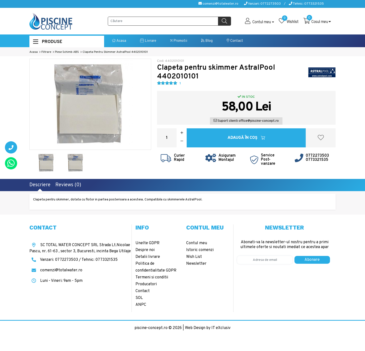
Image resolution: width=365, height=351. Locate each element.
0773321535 (317, 159)
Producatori (146, 284)
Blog (207, 41)
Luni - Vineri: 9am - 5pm (56, 280)
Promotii (178, 41)
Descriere (39, 185)
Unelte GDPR (147, 243)
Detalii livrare (147, 256)
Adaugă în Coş (246, 137)
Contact (235, 41)
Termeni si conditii (151, 277)
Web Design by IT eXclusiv (208, 328)
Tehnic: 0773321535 (306, 4)
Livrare (148, 41)
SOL (139, 298)
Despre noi (145, 250)
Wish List (194, 256)
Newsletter (196, 263)
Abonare (312, 259)
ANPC (140, 304)
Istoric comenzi (200, 250)
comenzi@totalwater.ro (218, 4)
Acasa (119, 41)
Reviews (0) (68, 185)
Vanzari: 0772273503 (262, 4)
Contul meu (196, 243)
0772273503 (317, 155)
